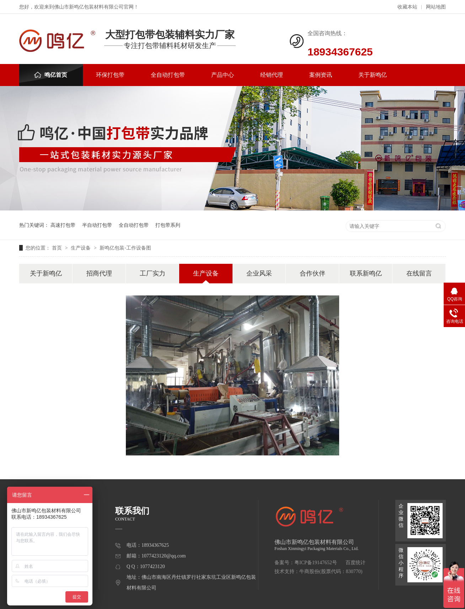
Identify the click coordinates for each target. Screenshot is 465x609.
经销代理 (271, 75)
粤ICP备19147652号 (315, 562)
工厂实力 (152, 273)
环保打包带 (110, 75)
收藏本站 (407, 7)
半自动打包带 (97, 225)
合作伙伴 (312, 273)
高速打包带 (62, 225)
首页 (57, 248)
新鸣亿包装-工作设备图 (125, 248)
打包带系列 (167, 225)
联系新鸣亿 (366, 273)
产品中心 (222, 75)
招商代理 (99, 273)
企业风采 (259, 273)
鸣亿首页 (50, 75)
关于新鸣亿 (372, 75)
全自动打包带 (168, 75)
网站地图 (436, 7)
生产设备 (81, 248)
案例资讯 (320, 75)
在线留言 (419, 273)
